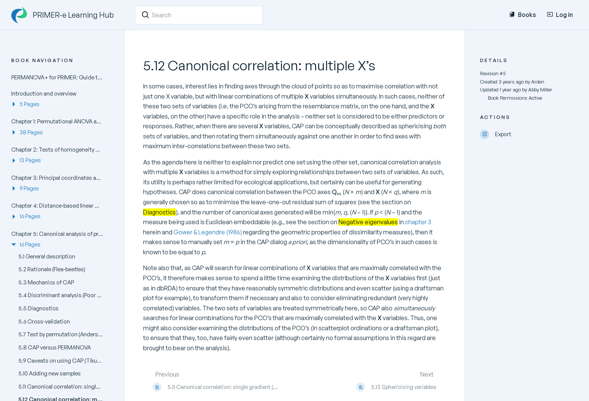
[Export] (529, 134)
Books (522, 14)
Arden (537, 82)
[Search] (145, 14)
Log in (560, 14)
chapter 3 (418, 222)
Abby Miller (540, 90)
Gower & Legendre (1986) (208, 232)
